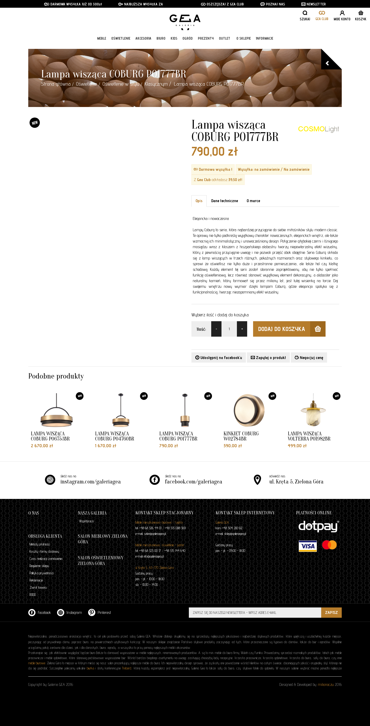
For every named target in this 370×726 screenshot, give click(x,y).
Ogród (187, 42)
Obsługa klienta (45, 536)
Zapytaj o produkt (268, 357)
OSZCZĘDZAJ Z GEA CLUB (222, 4)
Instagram (69, 612)
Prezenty (206, 42)
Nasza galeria (92, 513)
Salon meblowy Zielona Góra (102, 539)
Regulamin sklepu (39, 566)
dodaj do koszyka (292, 329)
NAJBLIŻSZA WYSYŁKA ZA (141, 4)
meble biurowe (36, 663)
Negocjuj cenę (309, 357)
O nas (33, 513)
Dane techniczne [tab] (224, 200)
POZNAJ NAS (272, 4)
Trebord (126, 668)
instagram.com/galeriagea (90, 481)
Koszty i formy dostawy (44, 551)
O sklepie (243, 42)
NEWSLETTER (313, 4)
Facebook (39, 612)
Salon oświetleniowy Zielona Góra (100, 560)
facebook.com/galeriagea (193, 481)
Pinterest (99, 612)
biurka (90, 668)
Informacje (264, 42)
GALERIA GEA (187, 20)
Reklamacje (36, 580)
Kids (174, 42)
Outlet (224, 42)
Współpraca (86, 521)
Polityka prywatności (41, 573)
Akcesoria (143, 42)
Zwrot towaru (38, 587)
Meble (101, 42)
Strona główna (56, 84)
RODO (33, 595)
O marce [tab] (253, 200)
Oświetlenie (120, 42)
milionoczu (326, 684)
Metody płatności (40, 544)
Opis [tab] (199, 200)
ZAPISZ (331, 612)
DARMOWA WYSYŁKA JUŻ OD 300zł (73, 4)
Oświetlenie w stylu (121, 84)
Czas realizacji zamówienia (46, 559)
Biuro (160, 42)
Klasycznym (156, 84)
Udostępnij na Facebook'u (218, 357)
